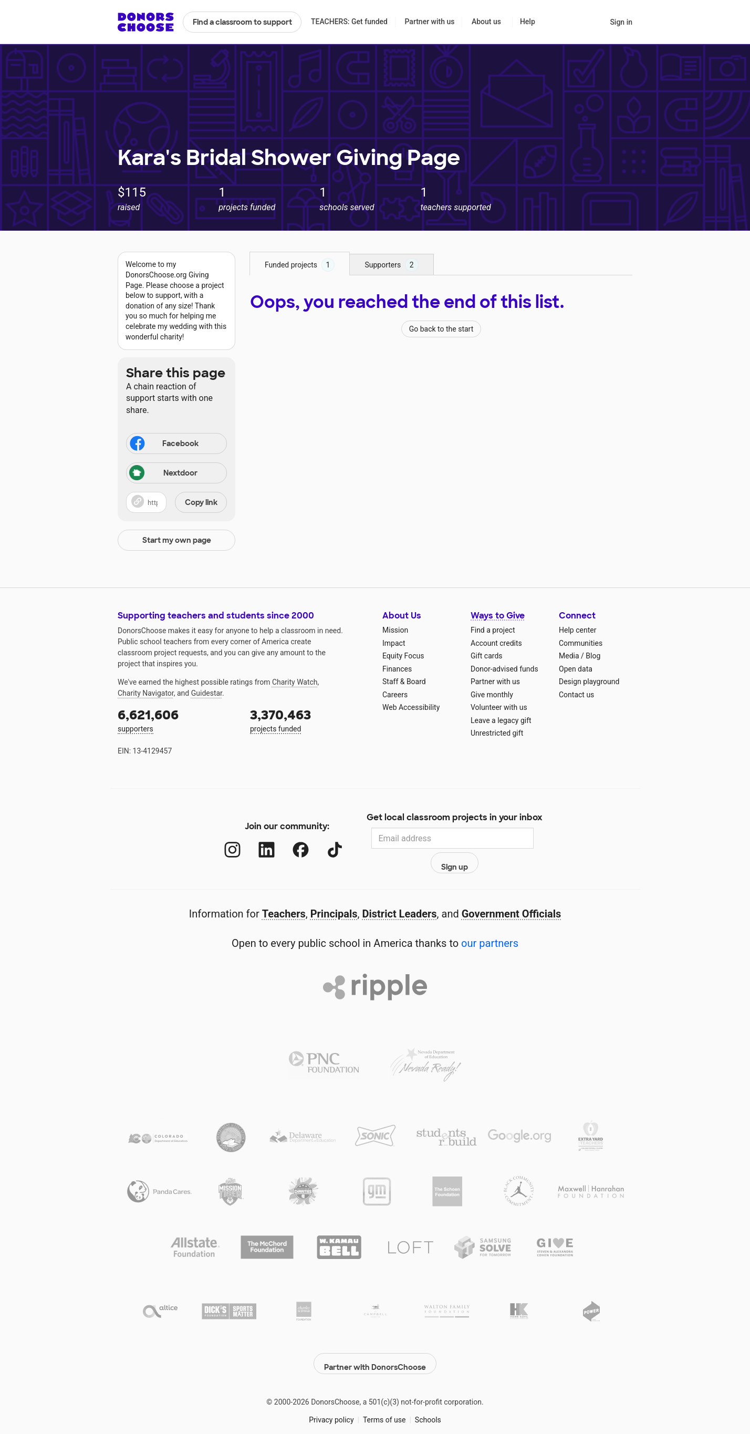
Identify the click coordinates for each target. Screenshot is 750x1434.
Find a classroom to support (242, 22)
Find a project (493, 630)
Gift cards (487, 656)
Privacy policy (331, 1391)
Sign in (621, 22)
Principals (334, 891)
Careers (395, 694)
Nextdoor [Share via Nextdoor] (163, 473)
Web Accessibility (411, 707)
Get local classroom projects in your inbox (455, 818)
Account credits (496, 643)
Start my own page (176, 540)
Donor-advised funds (504, 669)
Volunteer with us (499, 707)
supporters (176, 719)
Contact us (576, 694)
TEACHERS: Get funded (349, 21)
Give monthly (492, 694)
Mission (395, 630)
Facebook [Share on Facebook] (163, 444)
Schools (428, 1391)
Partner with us (430, 21)
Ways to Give (498, 615)
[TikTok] (324, 838)
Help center (577, 630)
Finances (397, 669)
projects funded (309, 719)
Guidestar (206, 693)
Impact (393, 643)
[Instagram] (222, 838)
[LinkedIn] (256, 838)
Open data (575, 669)
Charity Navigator (146, 693)
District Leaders (399, 891)
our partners (489, 920)
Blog (593, 656)
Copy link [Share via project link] (201, 502)
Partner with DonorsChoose (375, 1335)
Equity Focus (403, 656)
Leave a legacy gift (501, 720)
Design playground (589, 681)
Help (527, 21)
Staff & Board (404, 681)
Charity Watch (295, 682)
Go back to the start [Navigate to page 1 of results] (441, 329)
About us (486, 21)
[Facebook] (290, 838)
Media (569, 656)
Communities (580, 643)
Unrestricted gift (497, 733)
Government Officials (511, 891)
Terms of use (384, 1391)
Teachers (284, 891)
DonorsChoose (146, 22)
